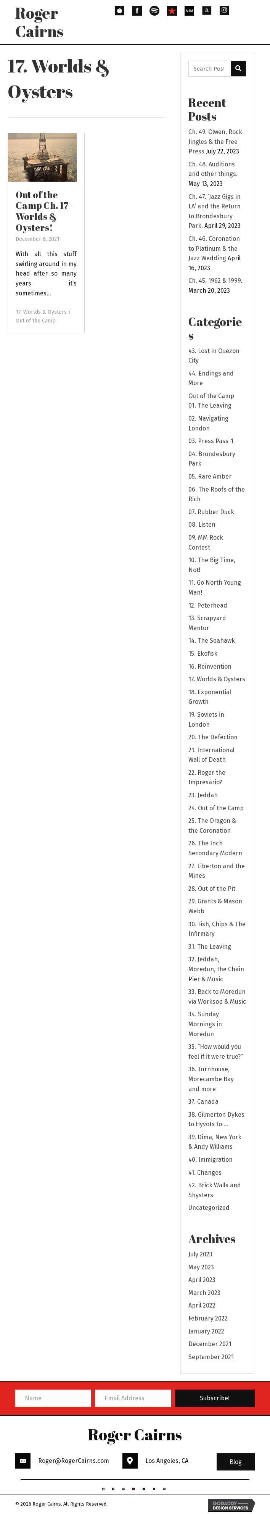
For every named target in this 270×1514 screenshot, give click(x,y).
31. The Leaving (209, 946)
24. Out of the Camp (216, 808)
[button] (236, 1462)
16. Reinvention (209, 666)
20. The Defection (213, 737)
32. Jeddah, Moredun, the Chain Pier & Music (216, 969)
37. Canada (203, 1101)
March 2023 (204, 1292)
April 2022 (201, 1305)
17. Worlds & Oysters (41, 312)
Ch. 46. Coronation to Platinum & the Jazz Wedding (214, 248)
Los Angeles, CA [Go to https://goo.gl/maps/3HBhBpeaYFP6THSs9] (166, 1460)
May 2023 (201, 1267)
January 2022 (206, 1331)
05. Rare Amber (209, 476)
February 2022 (208, 1318)
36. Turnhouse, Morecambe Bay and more (211, 1079)
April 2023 (201, 1279)
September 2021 (211, 1357)
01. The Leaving (209, 405)
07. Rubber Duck (211, 512)
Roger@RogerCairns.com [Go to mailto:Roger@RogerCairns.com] (73, 1460)
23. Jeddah (203, 795)
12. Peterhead (207, 605)
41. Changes (205, 1172)
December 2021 (209, 1344)
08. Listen (201, 524)
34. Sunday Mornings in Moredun (205, 1024)
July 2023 (200, 1254)
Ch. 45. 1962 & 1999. (215, 280)
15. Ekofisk (202, 653)
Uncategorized (209, 1207)
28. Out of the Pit (211, 888)
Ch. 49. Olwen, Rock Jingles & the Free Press (215, 141)
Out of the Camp (36, 321)
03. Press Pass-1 (210, 441)
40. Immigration (210, 1159)
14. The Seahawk (211, 640)
